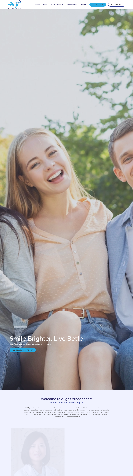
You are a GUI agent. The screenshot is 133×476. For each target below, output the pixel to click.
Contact (83, 4)
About (45, 4)
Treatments (71, 4)
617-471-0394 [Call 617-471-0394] (98, 5)
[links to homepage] (15, 4)
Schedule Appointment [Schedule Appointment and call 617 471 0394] (23, 350)
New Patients (57, 4)
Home (37, 4)
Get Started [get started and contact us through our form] (116, 5)
